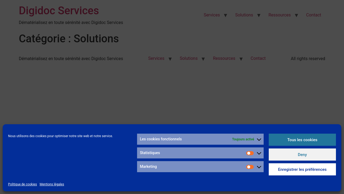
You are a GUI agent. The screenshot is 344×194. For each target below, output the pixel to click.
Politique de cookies (22, 184)
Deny (302, 154)
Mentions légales (52, 184)
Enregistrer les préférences (302, 169)
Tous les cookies (302, 139)
